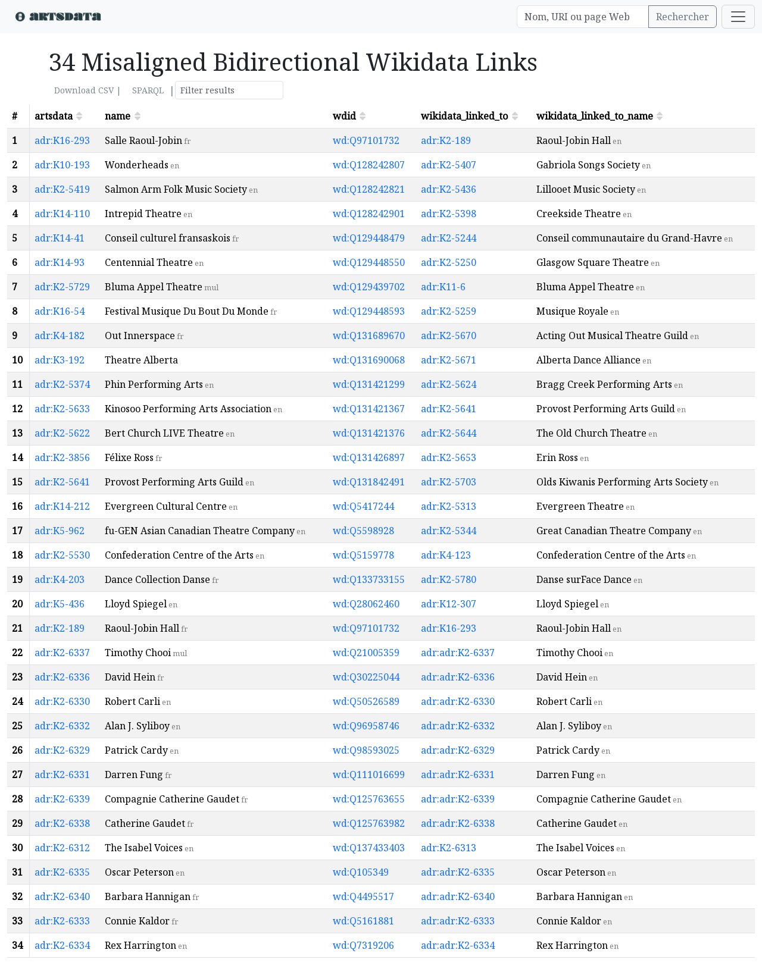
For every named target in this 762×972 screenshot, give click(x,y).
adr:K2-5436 (448, 189)
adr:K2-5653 (448, 457)
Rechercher (682, 16)
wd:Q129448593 (369, 311)
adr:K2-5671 (448, 359)
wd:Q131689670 (369, 335)
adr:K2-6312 (62, 847)
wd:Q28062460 (366, 603)
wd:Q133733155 (369, 579)
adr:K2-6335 (62, 872)
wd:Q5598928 (363, 530)
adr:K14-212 (62, 506)
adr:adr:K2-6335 (458, 872)
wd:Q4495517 (363, 896)
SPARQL (148, 90)
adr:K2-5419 (62, 189)
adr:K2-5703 (448, 481)
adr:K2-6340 (62, 896)
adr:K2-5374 (62, 384)
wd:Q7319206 (363, 945)
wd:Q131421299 (369, 384)
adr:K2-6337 (62, 652)
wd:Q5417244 (363, 506)
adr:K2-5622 (62, 433)
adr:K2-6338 (62, 823)
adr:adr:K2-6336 (458, 676)
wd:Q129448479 (369, 237)
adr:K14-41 (60, 237)
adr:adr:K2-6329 (458, 750)
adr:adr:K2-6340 (458, 896)
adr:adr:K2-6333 (458, 920)
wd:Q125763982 (369, 823)
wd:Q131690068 (369, 359)
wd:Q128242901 (369, 213)
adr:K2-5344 (448, 530)
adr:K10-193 (62, 164)
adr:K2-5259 (448, 311)
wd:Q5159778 (363, 555)
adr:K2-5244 (448, 237)
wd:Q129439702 (369, 286)
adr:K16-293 (62, 140)
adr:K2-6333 (62, 920)
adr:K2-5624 (448, 384)
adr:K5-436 (60, 603)
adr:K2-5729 (62, 286)
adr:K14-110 (62, 213)
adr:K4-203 (60, 579)
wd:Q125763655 (369, 798)
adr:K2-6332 (62, 725)
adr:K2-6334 (62, 945)
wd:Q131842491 (369, 481)
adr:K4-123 (446, 555)
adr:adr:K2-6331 (458, 774)
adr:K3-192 (60, 359)
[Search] (583, 16)
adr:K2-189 (446, 140)
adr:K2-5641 (448, 408)
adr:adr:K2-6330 (458, 701)
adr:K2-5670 (448, 335)
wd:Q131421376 (369, 433)
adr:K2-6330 (62, 701)
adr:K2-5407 (448, 164)
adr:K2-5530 (62, 555)
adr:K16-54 (60, 311)
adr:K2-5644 (448, 433)
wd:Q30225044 (366, 676)
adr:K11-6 (443, 286)
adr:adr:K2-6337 (458, 652)
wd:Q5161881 (363, 920)
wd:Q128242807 (369, 164)
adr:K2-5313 (448, 506)
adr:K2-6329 (62, 750)
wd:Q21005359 (366, 652)
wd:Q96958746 (366, 725)
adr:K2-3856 (62, 457)
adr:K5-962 (60, 530)
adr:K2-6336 (62, 676)
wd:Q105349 (361, 872)
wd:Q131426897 (369, 457)
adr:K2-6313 (448, 847)
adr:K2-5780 (448, 579)
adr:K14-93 (60, 262)
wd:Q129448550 (369, 262)
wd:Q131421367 (369, 408)
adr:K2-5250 (448, 262)
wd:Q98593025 (366, 750)
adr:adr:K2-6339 (458, 798)
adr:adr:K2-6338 (458, 823)
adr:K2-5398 (448, 213)
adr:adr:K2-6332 (458, 725)
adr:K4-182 (60, 335)
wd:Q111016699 (369, 774)
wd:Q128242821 (369, 189)
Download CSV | (87, 90)
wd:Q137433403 (369, 847)
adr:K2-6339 (62, 798)
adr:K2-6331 (62, 774)
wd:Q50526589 (366, 701)
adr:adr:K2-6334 (458, 945)
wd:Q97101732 (366, 140)
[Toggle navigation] (738, 17)
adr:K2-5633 (62, 408)
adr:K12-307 (448, 603)
